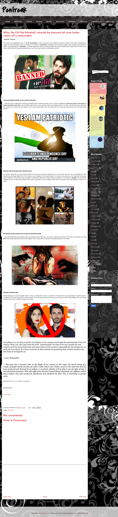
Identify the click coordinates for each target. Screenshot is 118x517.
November (94, 161)
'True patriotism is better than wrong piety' (95, 86)
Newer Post (7, 497)
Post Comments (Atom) (48, 501)
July (92, 233)
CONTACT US (97, 21)
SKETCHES (60, 21)
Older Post (82, 497)
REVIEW (39, 21)
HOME (7, 21)
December (94, 188)
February (94, 181)
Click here (15, 381)
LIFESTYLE (83, 21)
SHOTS (49, 21)
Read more (99, 92)
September (95, 168)
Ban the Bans (7, 394)
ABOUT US (110, 21)
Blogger (86, 513)
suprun (75, 513)
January (94, 185)
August (93, 230)
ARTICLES (18, 21)
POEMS (29, 21)
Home (45, 497)
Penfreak (14, 10)
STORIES (71, 21)
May (92, 171)
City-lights (93, 137)
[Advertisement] (44, 479)
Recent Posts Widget (95, 148)
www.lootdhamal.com (44, 513)
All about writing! (95, 96)
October (94, 164)
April (92, 175)
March (93, 157)
